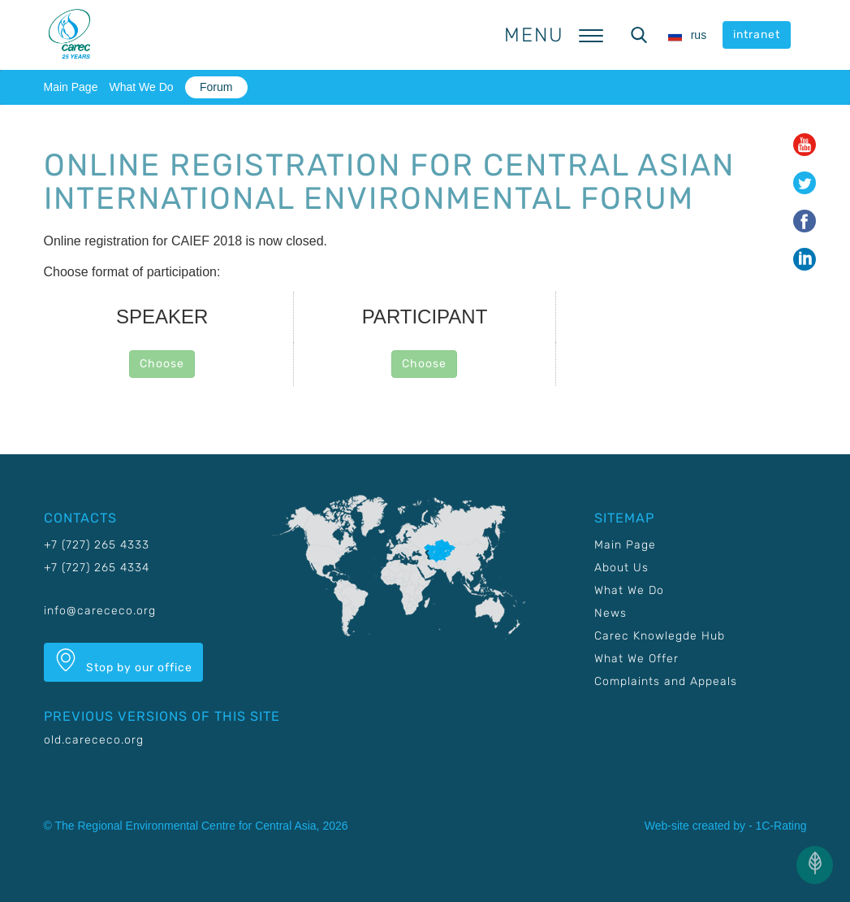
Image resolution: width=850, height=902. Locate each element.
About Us (621, 568)
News (610, 613)
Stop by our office (123, 661)
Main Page (71, 86)
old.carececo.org (94, 740)
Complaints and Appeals (665, 681)
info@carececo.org (100, 611)
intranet (756, 34)
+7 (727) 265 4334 (96, 568)
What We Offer (636, 659)
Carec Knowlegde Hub (659, 636)
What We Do (141, 86)
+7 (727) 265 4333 (96, 545)
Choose (162, 364)
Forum (216, 86)
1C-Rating (780, 825)
